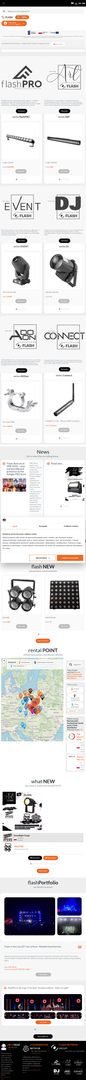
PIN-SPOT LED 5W (52, 292)
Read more (36, 522)
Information (50, 858)
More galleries (43, 1036)
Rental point (24, 662)
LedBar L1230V (8, 163)
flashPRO (10, 167)
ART (51, 167)
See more (21, 111)
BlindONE (6, 617)
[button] (32, 711)
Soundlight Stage (22, 835)
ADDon (9, 426)
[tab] (16, 179)
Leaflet (51, 740)
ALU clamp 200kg (9, 422)
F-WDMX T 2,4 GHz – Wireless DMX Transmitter (63, 421)
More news (43, 871)
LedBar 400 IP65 (51, 163)
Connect (53, 425)
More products (43, 641)
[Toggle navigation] (3, 3)
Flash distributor (17, 666)
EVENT (9, 296)
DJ (51, 296)
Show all (72, 711)
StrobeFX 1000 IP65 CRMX (20, 969)
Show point (35, 858)
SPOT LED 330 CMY (9, 292)
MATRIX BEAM (50, 617)
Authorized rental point (43, 662)
